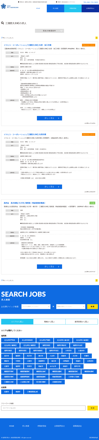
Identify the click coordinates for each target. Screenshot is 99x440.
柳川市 (40, 356)
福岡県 (3, 336)
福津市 (18, 366)
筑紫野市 (41, 361)
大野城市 (66, 361)
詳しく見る (49, 118)
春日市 (53, 361)
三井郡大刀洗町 (73, 377)
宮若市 (29, 366)
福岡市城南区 (38, 351)
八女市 (52, 356)
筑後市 (63, 356)
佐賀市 (6, 392)
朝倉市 (40, 366)
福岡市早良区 (54, 351)
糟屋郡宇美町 (9, 371)
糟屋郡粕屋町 (89, 371)
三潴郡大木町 (9, 382)
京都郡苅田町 (57, 382)
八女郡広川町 (25, 382)
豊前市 (6, 361)
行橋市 (86, 356)
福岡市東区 (46, 345)
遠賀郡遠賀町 (41, 377)
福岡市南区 (8, 351)
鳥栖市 (18, 392)
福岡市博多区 (61, 345)
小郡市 (29, 361)
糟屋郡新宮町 (73, 371)
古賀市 (6, 366)
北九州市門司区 (9, 340)
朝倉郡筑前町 (57, 377)
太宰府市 (90, 361)
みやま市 (53, 366)
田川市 (29, 356)
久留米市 (81, 351)
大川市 (75, 356)
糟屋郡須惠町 (57, 371)
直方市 (6, 356)
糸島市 (65, 366)
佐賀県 (3, 387)
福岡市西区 (22, 351)
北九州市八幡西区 (29, 345)
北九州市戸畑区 (44, 340)
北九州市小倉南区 (82, 340)
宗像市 (78, 361)
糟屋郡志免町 (41, 371)
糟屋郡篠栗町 (25, 371)
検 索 (92, 307)
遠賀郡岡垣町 (25, 377)
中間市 (18, 361)
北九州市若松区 (27, 340)
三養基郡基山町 (32, 392)
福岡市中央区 (77, 345)
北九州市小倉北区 (63, 340)
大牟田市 (68, 351)
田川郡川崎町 (41, 382)
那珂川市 (77, 366)
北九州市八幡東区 (10, 345)
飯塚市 (18, 356)
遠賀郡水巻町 (9, 377)
